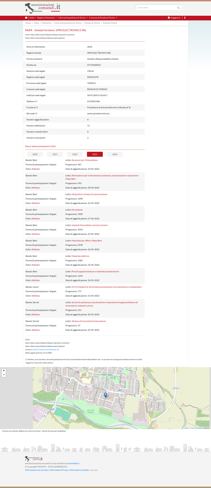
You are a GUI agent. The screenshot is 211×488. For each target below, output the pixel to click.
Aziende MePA (110, 23)
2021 (55, 154)
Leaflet (186, 428)
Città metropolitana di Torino (68, 23)
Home (28, 23)
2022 (74, 154)
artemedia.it (73, 463)
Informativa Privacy (58, 470)
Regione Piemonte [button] (46, 17)
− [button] (4, 375)
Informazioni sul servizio (36, 470)
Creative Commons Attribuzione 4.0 (45, 349)
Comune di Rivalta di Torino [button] (102, 17)
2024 (114, 154)
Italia (36, 23)
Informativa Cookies (79, 470)
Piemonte (46, 23)
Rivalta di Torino (92, 23)
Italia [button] (31, 17)
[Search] (156, 7)
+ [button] (4, 371)
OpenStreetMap (196, 428)
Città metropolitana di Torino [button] (72, 17)
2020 (35, 154)
